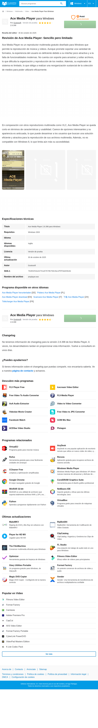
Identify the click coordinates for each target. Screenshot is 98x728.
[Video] (27, 11)
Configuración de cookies (23, 677)
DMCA (5, 677)
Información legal (78, 674)
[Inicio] (3, 11)
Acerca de (6, 669)
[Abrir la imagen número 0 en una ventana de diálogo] (13, 170)
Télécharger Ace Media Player (15, 301)
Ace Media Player (32, 18)
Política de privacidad (57, 674)
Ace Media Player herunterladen (16, 293)
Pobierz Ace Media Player (49, 293)
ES (91, 3)
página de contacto (22, 371)
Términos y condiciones (12, 674)
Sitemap (43, 669)
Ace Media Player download (14, 297)
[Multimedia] (19, 11)
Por (15, 23)
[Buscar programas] (61, 3)
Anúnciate (31, 669)
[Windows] (10, 11)
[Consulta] (42, 3)
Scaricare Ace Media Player (45, 297)
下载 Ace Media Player (73, 297)
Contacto (19, 669)
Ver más (49, 654)
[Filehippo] (9, 3)
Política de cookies (35, 674)
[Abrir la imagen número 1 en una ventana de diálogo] (45, 170)
